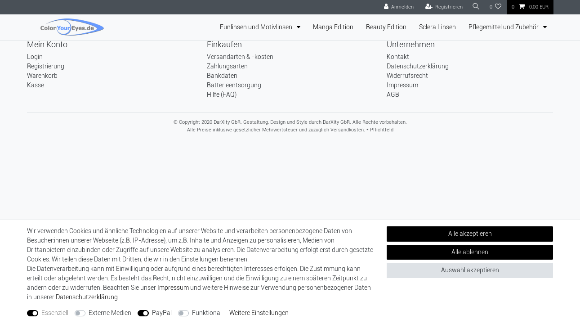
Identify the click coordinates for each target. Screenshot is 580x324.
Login (35, 56)
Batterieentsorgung (234, 85)
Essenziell (54, 312)
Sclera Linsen (437, 27)
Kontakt (398, 56)
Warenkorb (42, 75)
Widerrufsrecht (407, 75)
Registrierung (45, 66)
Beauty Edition (386, 27)
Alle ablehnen (469, 252)
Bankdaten (222, 75)
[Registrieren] (443, 7)
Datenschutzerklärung (418, 66)
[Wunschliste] (496, 7)
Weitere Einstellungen (259, 312)
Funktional (207, 312)
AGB (393, 94)
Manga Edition (333, 27)
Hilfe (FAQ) (221, 94)
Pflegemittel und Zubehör (504, 27)
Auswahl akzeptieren (470, 270)
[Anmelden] (398, 7)
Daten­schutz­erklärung (87, 297)
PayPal (162, 312)
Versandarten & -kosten (240, 56)
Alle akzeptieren (470, 233)
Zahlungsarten (227, 66)
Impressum (402, 85)
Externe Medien (110, 312)
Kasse (35, 85)
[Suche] (476, 7)
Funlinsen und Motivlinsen (257, 27)
